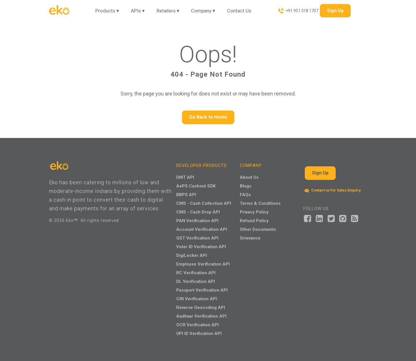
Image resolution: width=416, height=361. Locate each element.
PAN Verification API (197, 220)
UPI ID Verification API (199, 333)
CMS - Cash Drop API (198, 212)
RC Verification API (196, 272)
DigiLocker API (191, 255)
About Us (249, 177)
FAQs (245, 194)
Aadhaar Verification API (201, 316)
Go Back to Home (208, 117)
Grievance (250, 238)
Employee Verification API (203, 264)
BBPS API (186, 194)
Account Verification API (201, 229)
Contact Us (239, 11)
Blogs (245, 186)
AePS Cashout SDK (196, 186)
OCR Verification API (197, 324)
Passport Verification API (202, 290)
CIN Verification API (196, 298)
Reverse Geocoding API (200, 307)
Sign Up (335, 10)
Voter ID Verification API (201, 246)
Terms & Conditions (260, 203)
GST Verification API (197, 238)
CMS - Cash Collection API (203, 203)
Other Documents (258, 229)
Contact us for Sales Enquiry (332, 190)
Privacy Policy (254, 212)
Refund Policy (254, 220)
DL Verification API (195, 281)
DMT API (185, 177)
